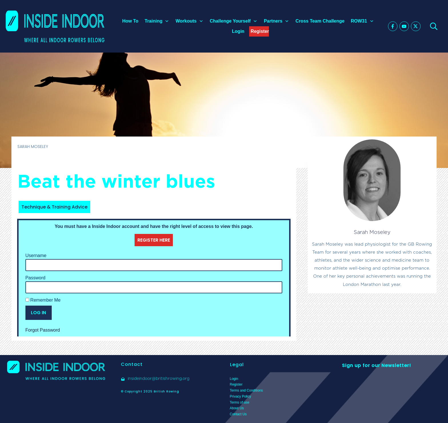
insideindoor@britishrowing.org (158, 378)
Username (36, 255)
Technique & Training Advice (54, 207)
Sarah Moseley (372, 232)
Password (35, 277)
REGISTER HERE (153, 240)
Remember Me (43, 300)
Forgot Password (42, 330)
